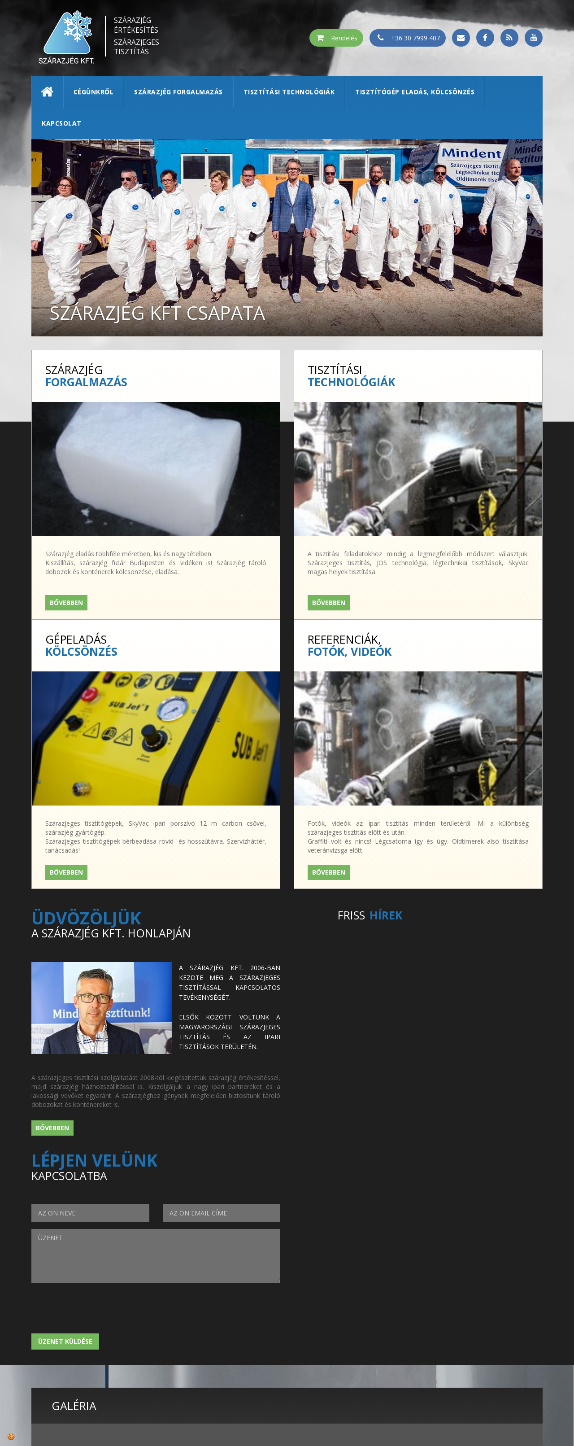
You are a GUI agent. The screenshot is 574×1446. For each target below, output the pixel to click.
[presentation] (99, 997)
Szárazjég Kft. (434, 1321)
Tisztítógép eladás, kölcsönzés (414, 91)
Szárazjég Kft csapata (164, 312)
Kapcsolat (62, 123)
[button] (52, 222)
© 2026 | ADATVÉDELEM (287, 1402)
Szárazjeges (137, 46)
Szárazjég (137, 24)
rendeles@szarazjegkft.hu (294, 1357)
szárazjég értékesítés (447, 1330)
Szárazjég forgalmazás (178, 91)
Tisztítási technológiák (289, 91)
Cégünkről (94, 91)
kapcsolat (428, 1357)
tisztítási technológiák (452, 1339)
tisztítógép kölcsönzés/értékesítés (472, 1348)
